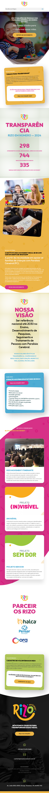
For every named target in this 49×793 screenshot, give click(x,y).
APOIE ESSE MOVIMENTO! (16, 287)
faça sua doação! (24, 733)
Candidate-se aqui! (24, 682)
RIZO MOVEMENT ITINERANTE (19, 470)
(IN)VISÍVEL (11, 518)
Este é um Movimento (25, 35)
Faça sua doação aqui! (24, 96)
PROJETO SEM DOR (15, 567)
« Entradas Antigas (9, 582)
